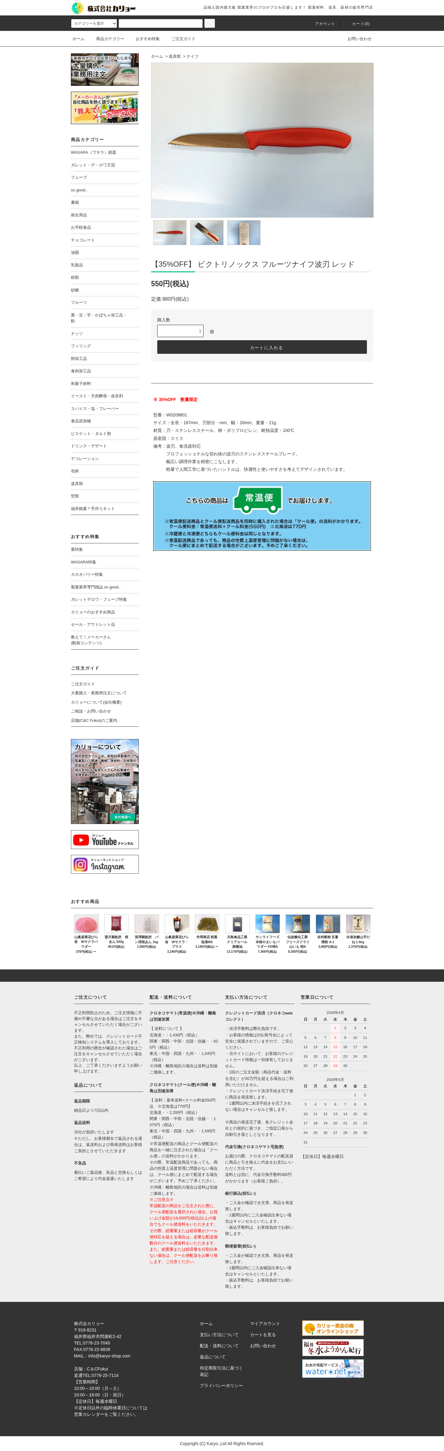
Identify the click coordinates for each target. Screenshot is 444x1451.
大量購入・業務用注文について (99, 693)
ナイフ (193, 56)
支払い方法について (219, 1334)
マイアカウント (265, 1323)
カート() (357, 24)
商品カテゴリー (106, 38)
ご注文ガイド (179, 38)
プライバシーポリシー (221, 1385)
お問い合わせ (356, 38)
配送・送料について (219, 1345)
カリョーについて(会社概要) (96, 702)
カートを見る (263, 1334)
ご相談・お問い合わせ (91, 711)
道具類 (175, 56)
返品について (213, 1356)
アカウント (321, 24)
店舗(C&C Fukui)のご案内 (94, 720)
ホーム (78, 38)
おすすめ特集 (144, 38)
